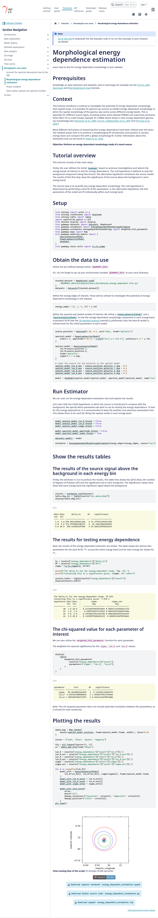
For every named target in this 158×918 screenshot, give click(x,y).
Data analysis (10, 51)
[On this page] (153, 9)
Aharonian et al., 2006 (134, 115)
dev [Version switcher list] (143, 4)
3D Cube (8, 60)
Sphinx (146, 907)
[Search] (123, 5)
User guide (57, 9)
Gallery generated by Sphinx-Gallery (141, 893)
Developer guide (91, 9)
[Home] (45, 23)
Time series (9, 64)
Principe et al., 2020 (82, 118)
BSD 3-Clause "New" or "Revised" (70, 911)
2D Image (8, 55)
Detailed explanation (14, 47)
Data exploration (12, 39)
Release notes (103, 9)
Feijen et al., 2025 (50, 132)
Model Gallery (10, 43)
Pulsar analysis (13, 86)
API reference (79, 9)
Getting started (47, 9)
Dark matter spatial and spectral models (17, 92)
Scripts (7, 98)
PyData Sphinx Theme (139, 911)
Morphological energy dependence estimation (18, 81)
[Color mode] (133, 14)
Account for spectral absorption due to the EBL (21, 74)
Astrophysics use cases (15, 68)
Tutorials (67, 8)
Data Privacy (19, 914)
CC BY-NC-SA (25, 908)
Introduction (10, 34)
